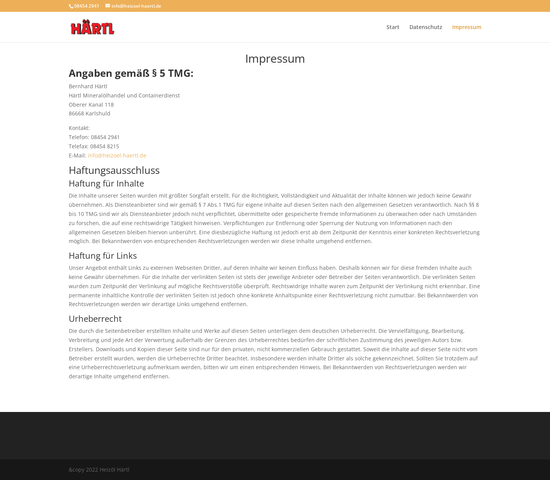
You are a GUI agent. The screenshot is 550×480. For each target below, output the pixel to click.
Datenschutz (425, 27)
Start (393, 27)
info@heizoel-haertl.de (117, 155)
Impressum (466, 27)
